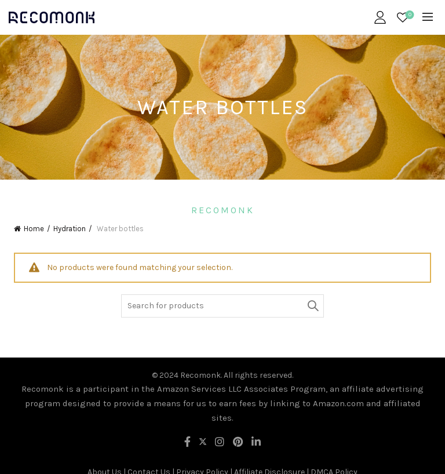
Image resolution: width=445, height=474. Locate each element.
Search (312, 306)
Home (34, 228)
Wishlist (409, 15)
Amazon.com (338, 403)
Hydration (69, 228)
